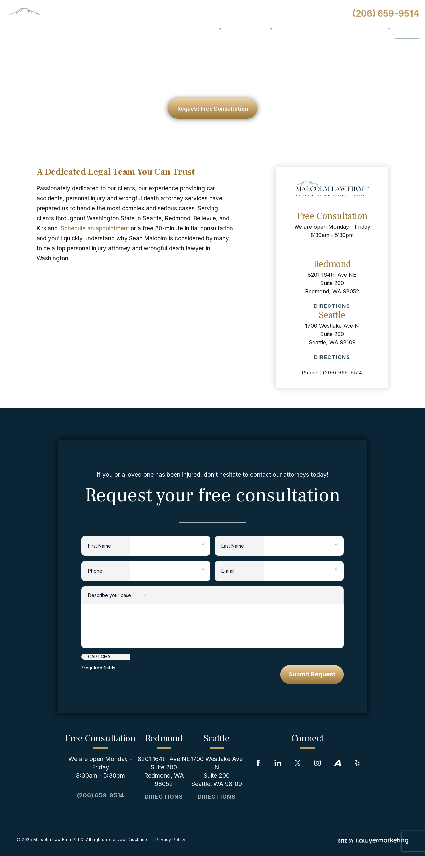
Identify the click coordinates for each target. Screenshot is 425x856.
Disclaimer (139, 839)
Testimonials (322, 28)
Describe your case (117, 596)
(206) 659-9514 (385, 13)
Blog (352, 28)
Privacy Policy (170, 839)
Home (188, 28)
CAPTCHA (99, 656)
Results (288, 28)
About (209, 28)
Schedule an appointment (95, 228)
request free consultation (212, 108)
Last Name (242, 545)
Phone (109, 570)
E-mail (242, 570)
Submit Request (312, 674)
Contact (407, 28)
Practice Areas (247, 28)
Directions (332, 306)
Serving (375, 28)
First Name (109, 545)
